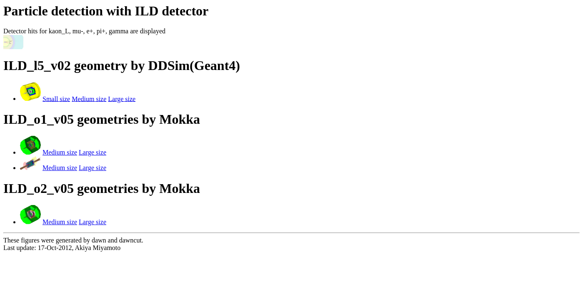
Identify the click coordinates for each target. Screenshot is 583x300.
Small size (56, 98)
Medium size (89, 98)
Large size (121, 98)
